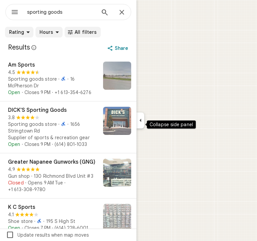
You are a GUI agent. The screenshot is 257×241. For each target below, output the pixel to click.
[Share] (118, 48)
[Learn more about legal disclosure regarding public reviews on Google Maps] (34, 47)
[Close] (122, 12)
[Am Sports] (68, 78)
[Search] (105, 13)
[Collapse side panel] (140, 120)
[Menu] (14, 12)
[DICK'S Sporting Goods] (68, 127)
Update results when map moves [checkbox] (47, 235)
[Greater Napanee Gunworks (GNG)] (68, 175)
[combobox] (61, 12)
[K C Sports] (68, 218)
